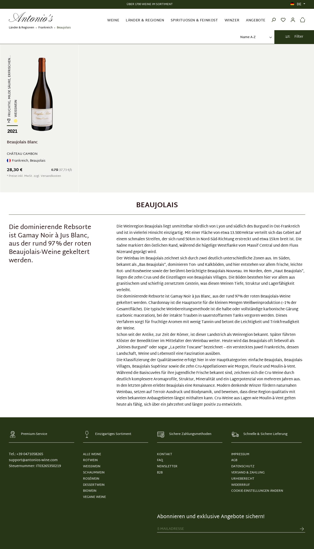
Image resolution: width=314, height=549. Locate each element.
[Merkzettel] (283, 17)
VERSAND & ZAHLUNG (248, 472)
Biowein (89, 491)
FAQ (160, 460)
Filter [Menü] (294, 37)
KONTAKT (164, 454)
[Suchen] (273, 17)
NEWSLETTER (167, 466)
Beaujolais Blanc (22, 143)
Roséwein (91, 479)
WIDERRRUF (240, 485)
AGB (234, 460)
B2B (160, 472)
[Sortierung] (255, 37)
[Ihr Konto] (293, 17)
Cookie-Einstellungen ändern (257, 491)
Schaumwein (94, 472)
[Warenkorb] (301, 17)
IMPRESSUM (240, 454)
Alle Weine (92, 454)
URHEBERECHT (242, 479)
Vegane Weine (94, 497)
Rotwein (90, 460)
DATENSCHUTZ (242, 466)
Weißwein (91, 466)
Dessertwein (94, 485)
